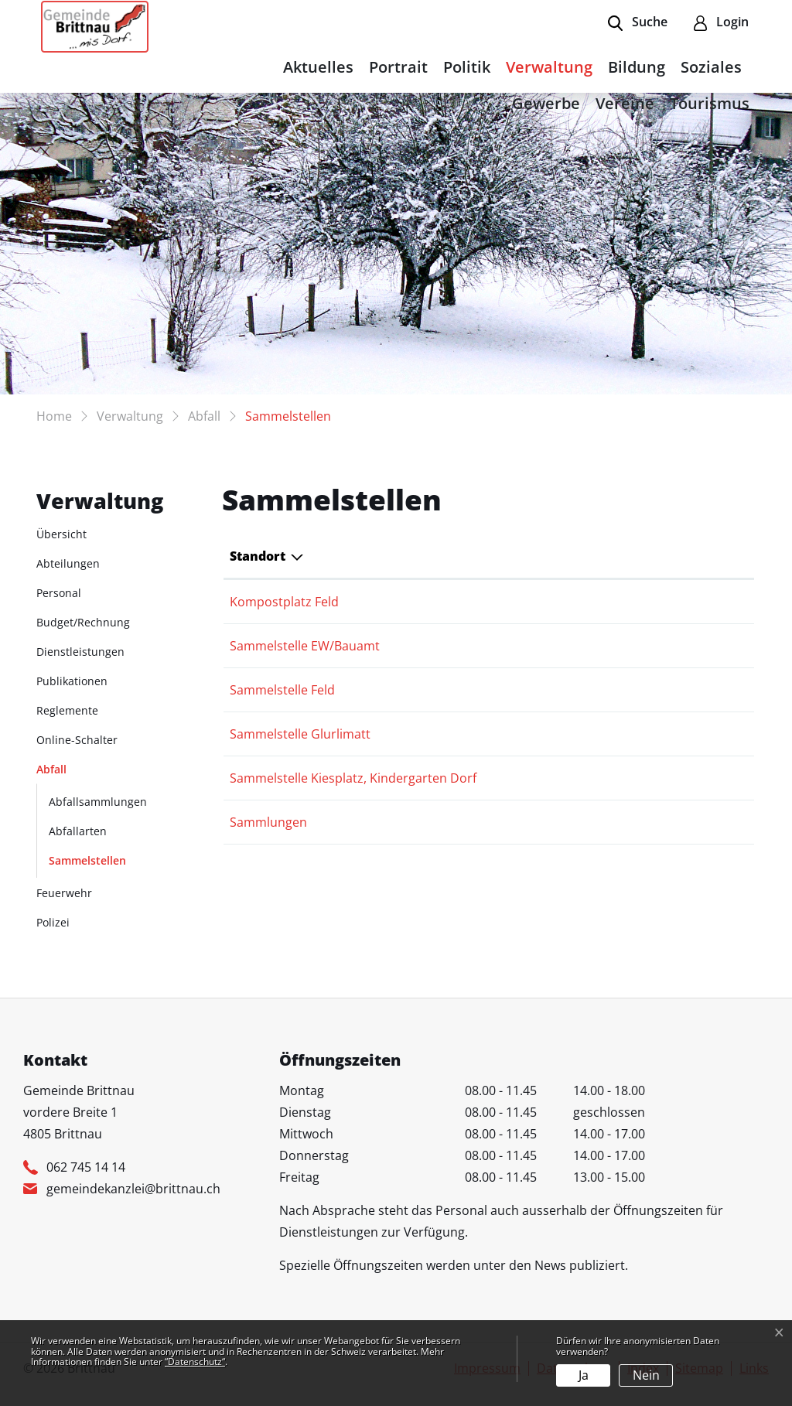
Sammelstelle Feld (282, 689)
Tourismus (709, 103)
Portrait (398, 66)
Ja (584, 1375)
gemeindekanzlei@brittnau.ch (133, 1188)
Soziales (711, 66)
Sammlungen (268, 822)
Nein (646, 1375)
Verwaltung (549, 66)
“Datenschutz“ (195, 1361)
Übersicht (61, 534)
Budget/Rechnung (83, 622)
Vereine (625, 103)
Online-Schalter (77, 739)
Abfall (51, 769)
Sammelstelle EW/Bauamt (305, 645)
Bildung (636, 66)
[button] (638, 23)
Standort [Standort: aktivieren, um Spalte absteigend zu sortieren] (257, 556)
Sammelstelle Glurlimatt (300, 733)
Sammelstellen (87, 864)
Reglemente (67, 710)
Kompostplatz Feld (284, 601)
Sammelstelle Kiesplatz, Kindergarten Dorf (353, 778)
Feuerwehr (64, 893)
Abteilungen (68, 563)
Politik (466, 66)
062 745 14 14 (85, 1167)
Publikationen (72, 681)
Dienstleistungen (80, 651)
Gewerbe (546, 103)
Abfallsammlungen (98, 801)
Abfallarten (78, 831)
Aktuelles (318, 66)
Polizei (53, 922)
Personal (58, 592)
